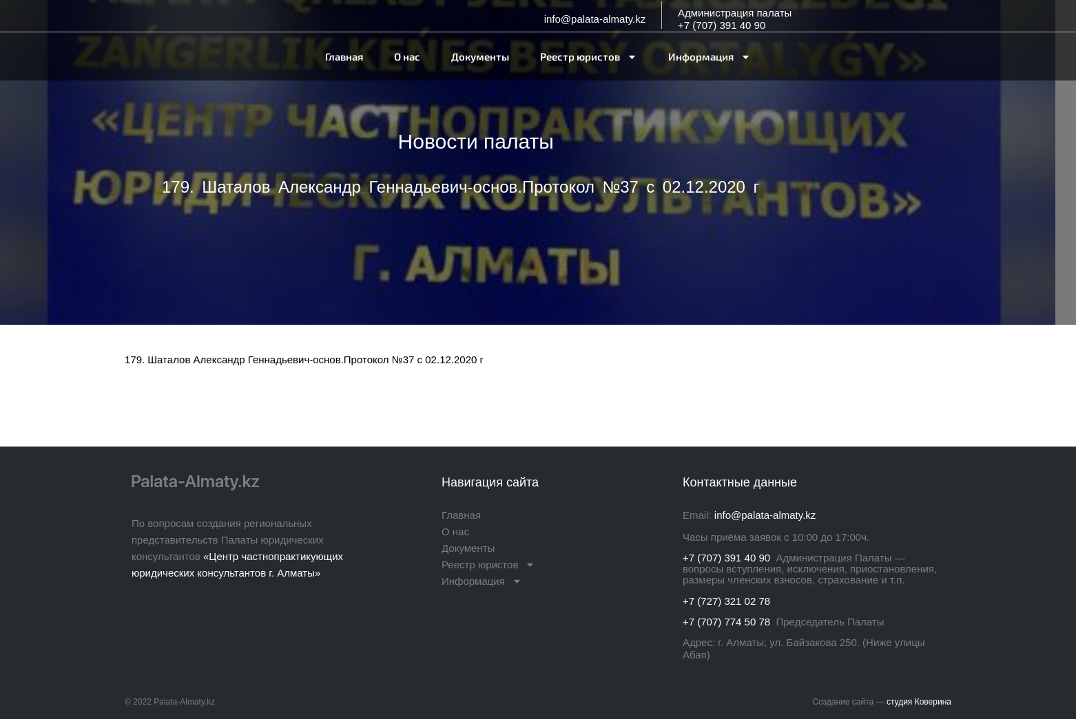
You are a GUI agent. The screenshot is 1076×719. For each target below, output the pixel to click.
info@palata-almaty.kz (595, 19)
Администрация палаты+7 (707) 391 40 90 (735, 19)
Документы (480, 56)
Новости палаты (476, 141)
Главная (344, 56)
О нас (407, 56)
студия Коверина (919, 702)
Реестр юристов (588, 57)
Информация (709, 57)
